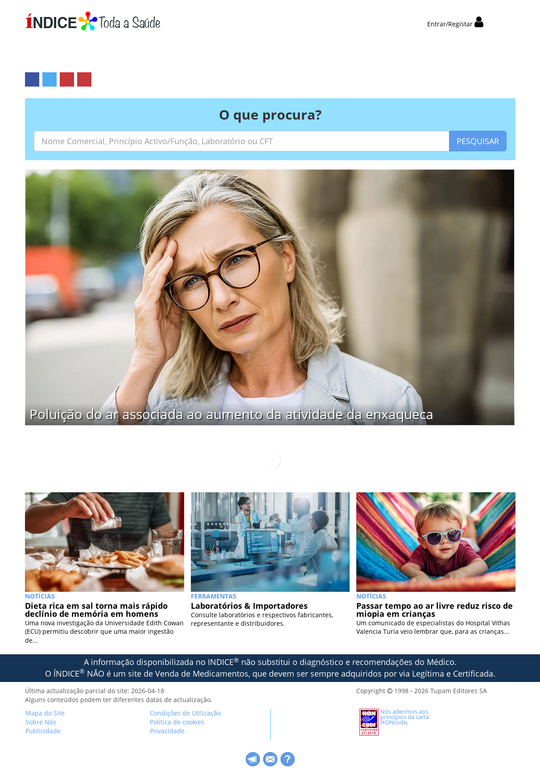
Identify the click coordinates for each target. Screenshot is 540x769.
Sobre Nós (40, 722)
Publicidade (43, 731)
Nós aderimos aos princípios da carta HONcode (404, 716)
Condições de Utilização (185, 713)
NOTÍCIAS (40, 596)
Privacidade (167, 731)
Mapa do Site (45, 713)
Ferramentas (213, 596)
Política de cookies (177, 722)
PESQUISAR (478, 141)
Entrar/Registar (455, 24)
